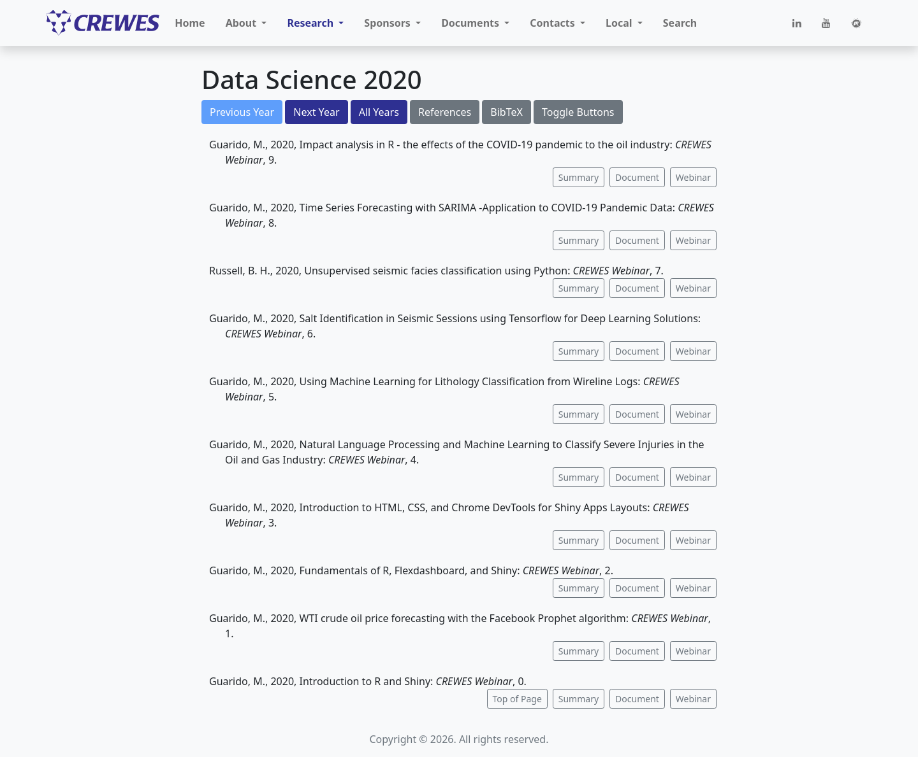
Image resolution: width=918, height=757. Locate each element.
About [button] (242, 23)
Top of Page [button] (517, 699)
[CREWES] (102, 23)
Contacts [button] (554, 23)
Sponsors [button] (388, 23)
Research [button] (311, 23)
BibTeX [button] (506, 112)
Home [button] (190, 23)
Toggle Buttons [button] (578, 112)
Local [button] (620, 23)
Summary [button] (578, 177)
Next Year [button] (316, 112)
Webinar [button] (693, 177)
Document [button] (637, 177)
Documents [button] (471, 23)
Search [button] (680, 23)
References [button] (444, 112)
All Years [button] (379, 112)
